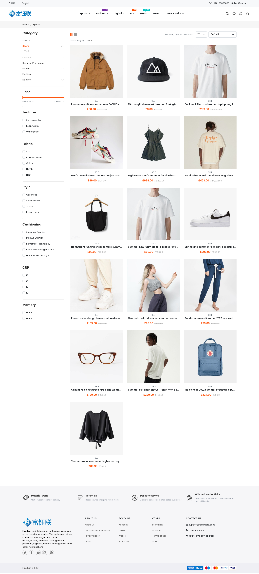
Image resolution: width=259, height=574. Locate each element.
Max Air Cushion (32, 237)
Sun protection (32, 120)
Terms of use (159, 537)
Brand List (124, 542)
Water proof (30, 131)
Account (123, 525)
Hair (26, 175)
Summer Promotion (33, 63)
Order (88, 542)
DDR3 (27, 318)
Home (25, 24)
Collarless (29, 194)
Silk (26, 151)
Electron (26, 79)
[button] (247, 13)
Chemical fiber (32, 157)
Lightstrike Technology (36, 243)
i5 (25, 286)
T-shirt (27, 206)
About (155, 542)
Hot (133, 12)
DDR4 (27, 312)
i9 (25, 292)
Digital (118, 14)
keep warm (30, 126)
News (155, 14)
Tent (26, 51)
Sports (84, 14)
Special (26, 40)
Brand (145, 12)
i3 (25, 275)
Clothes (26, 57)
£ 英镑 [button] (12, 3)
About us (89, 525)
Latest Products (174, 14)
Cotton (28, 163)
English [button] (26, 3)
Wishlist (122, 537)
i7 (25, 281)
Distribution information (97, 531)
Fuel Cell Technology (35, 255)
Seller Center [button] (239, 3)
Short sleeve (31, 200)
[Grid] (71, 34)
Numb (27, 169)
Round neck (30, 212)
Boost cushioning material (38, 249)
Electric (26, 68)
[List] (75, 34)
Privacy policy (92, 537)
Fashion (101, 12)
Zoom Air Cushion (33, 232)
